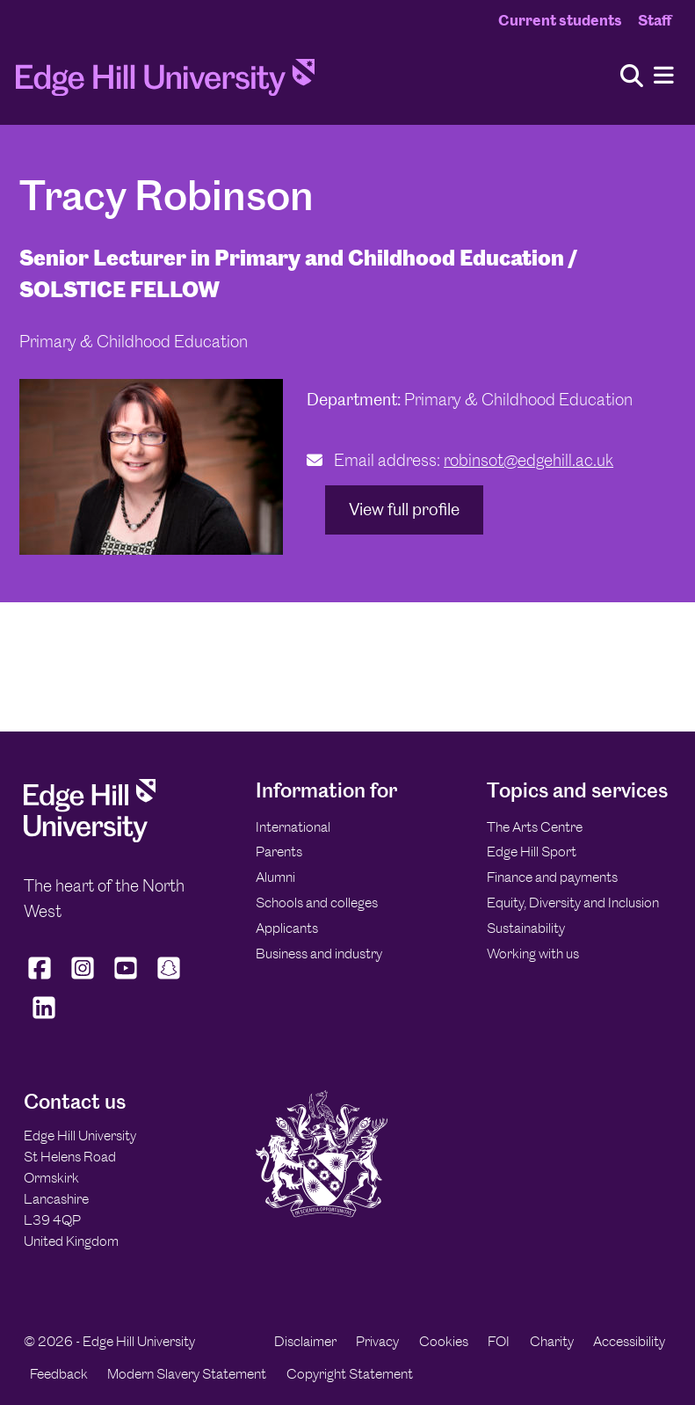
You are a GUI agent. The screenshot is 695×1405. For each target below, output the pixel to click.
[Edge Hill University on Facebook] (42, 979)
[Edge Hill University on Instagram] (83, 979)
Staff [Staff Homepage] (654, 20)
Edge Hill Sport (531, 851)
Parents (279, 851)
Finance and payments (552, 877)
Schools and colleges (317, 902)
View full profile (404, 509)
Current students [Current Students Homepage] (560, 20)
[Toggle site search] (631, 77)
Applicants (287, 928)
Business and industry (319, 953)
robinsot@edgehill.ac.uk (528, 460)
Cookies (443, 1341)
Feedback (59, 1373)
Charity (552, 1341)
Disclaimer (305, 1341)
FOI (499, 1341)
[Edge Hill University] (90, 837)
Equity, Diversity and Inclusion (573, 902)
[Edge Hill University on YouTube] (126, 979)
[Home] (165, 82)
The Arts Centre (535, 827)
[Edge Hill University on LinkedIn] (43, 1019)
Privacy (377, 1341)
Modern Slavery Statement (186, 1373)
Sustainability (526, 928)
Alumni (275, 877)
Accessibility (629, 1341)
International (293, 827)
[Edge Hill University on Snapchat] (169, 979)
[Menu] (663, 76)
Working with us (533, 953)
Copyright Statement (349, 1373)
